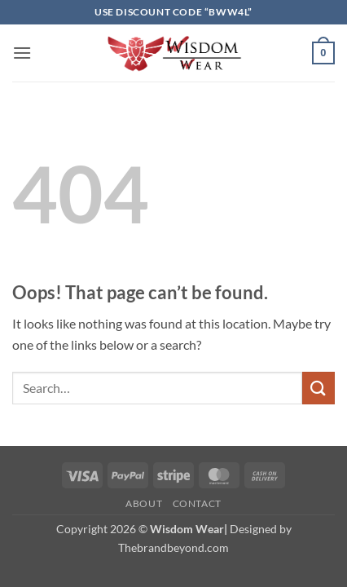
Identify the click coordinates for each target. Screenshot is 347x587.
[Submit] (318, 388)
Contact (197, 503)
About (143, 503)
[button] (22, 53)
